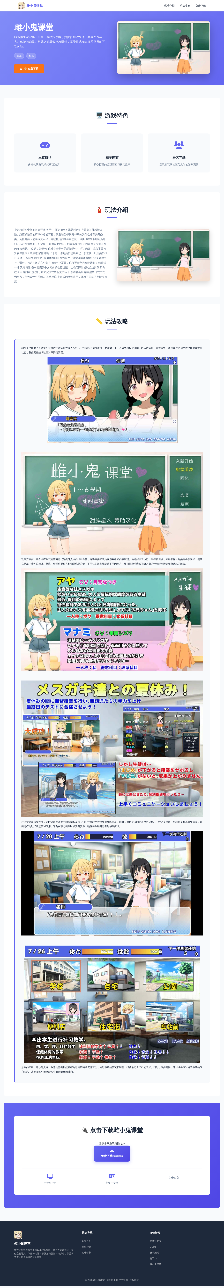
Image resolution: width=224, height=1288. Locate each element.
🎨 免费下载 (29, 68)
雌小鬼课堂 (155, 1266)
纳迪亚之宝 (155, 1243)
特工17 (153, 1260)
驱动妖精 (154, 1255)
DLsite (153, 1249)
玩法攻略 (185, 5)
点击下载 (200, 5)
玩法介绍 (169, 5)
